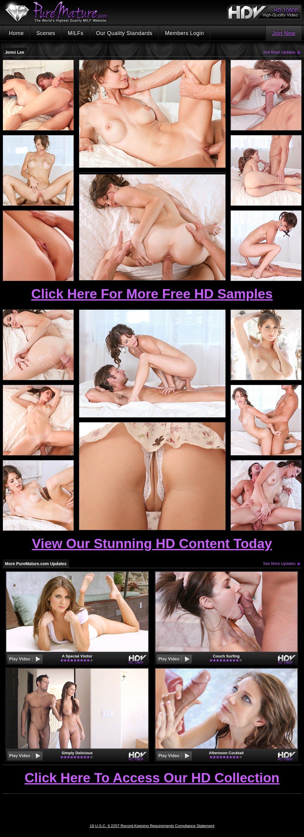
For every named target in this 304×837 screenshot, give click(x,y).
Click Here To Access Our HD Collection (152, 778)
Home (16, 33)
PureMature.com (59, 12)
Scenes (45, 33)
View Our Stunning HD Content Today (152, 543)
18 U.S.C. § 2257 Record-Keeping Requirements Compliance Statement (152, 826)
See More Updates (279, 52)
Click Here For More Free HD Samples (152, 294)
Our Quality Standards (124, 33)
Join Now (283, 33)
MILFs (76, 33)
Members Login (184, 33)
